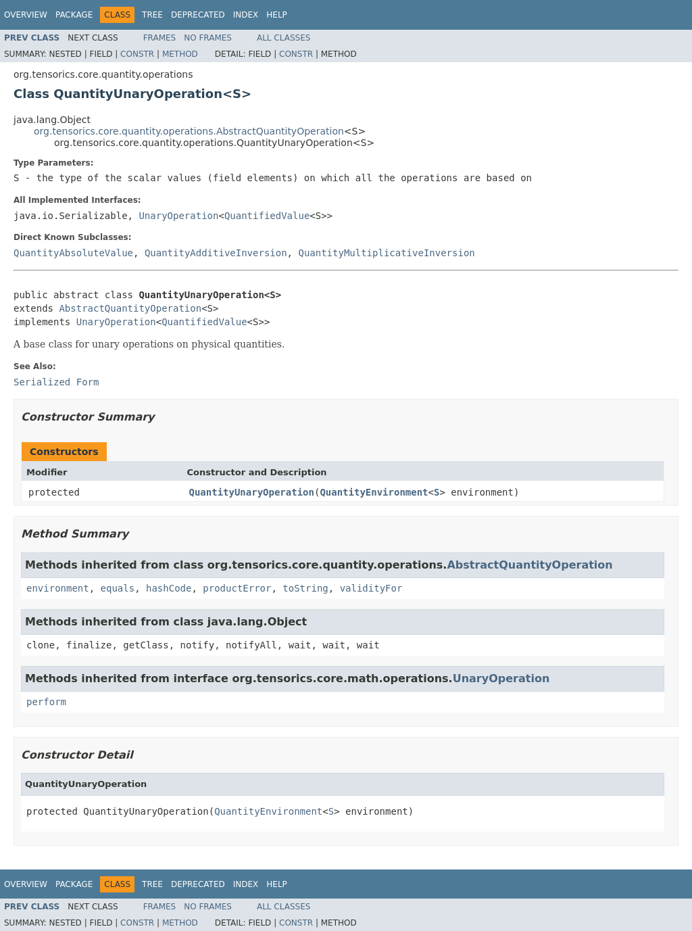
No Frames (208, 38)
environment (57, 588)
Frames (159, 38)
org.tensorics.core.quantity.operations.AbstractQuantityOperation (189, 131)
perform (46, 701)
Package (74, 15)
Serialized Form (56, 382)
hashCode (168, 588)
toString (305, 588)
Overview (25, 15)
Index (246, 15)
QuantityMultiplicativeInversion (386, 252)
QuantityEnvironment (374, 492)
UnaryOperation (178, 215)
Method (180, 54)
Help (276, 15)
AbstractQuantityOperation (130, 308)
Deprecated (198, 15)
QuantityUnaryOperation (251, 492)
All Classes (283, 38)
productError (237, 588)
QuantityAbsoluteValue (73, 252)
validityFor (371, 588)
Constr (137, 54)
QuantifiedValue (267, 215)
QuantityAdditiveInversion (216, 252)
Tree (152, 15)
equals (118, 588)
